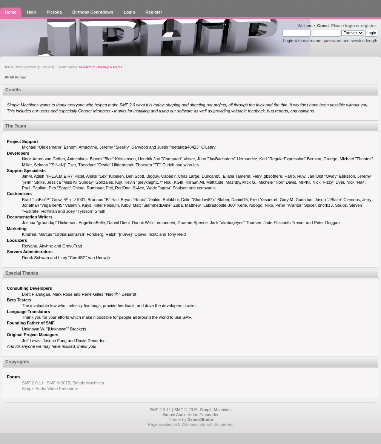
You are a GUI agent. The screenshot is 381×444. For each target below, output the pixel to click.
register (368, 25)
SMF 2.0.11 (32, 383)
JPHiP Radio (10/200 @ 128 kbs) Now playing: (63, 67)
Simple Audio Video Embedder (50, 388)
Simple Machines (88, 383)
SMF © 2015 (58, 383)
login (350, 25)
